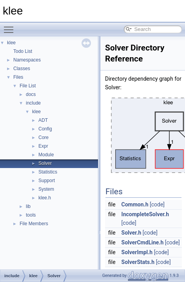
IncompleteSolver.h (145, 214)
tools (31, 215)
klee (11, 42)
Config (45, 129)
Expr (43, 146)
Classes (21, 68)
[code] (157, 204)
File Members (34, 223)
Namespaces (27, 60)
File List (28, 86)
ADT (43, 120)
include (33, 103)
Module (46, 154)
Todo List (22, 51)
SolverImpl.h (137, 252)
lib (28, 206)
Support (46, 180)
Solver (45, 163)
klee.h (44, 198)
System (46, 189)
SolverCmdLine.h (143, 242)
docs (31, 94)
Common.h (135, 204)
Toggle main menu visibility (10, 26)
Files (18, 77)
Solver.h (131, 233)
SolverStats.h (138, 262)
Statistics (47, 172)
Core (43, 137)
